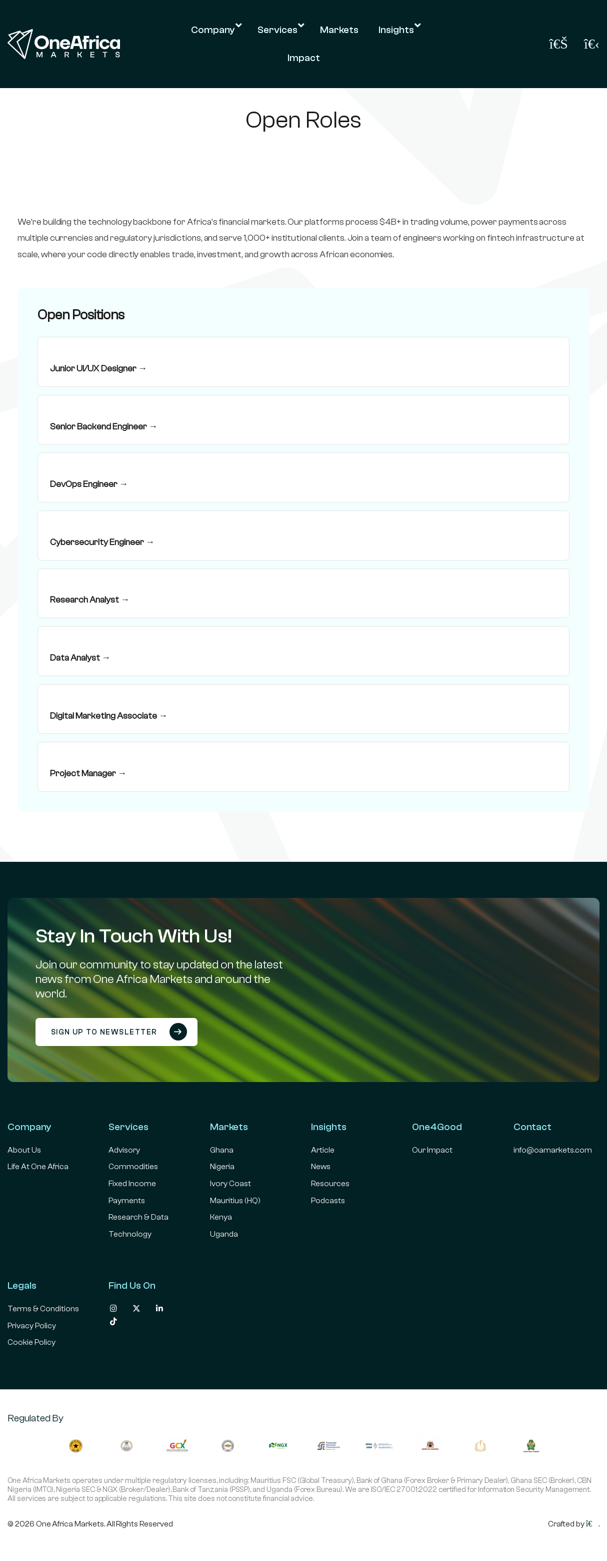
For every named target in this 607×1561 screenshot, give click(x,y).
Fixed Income (132, 1183)
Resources (330, 1183)
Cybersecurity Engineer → (102, 542)
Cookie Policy (32, 1342)
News (320, 1166)
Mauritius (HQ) (235, 1200)
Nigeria (222, 1166)
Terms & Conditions (43, 1308)
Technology (130, 1234)
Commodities (133, 1166)
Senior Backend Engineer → (104, 426)
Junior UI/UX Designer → (98, 368)
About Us (24, 1150)
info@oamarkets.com (553, 1150)
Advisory (124, 1150)
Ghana (222, 1150)
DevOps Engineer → (89, 484)
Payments (126, 1200)
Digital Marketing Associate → (109, 716)
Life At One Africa (38, 1166)
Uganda (224, 1234)
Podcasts (328, 1200)
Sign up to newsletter (119, 1031)
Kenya (221, 1217)
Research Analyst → (90, 600)
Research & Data (138, 1217)
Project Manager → (88, 773)
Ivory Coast (230, 1183)
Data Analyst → (80, 658)
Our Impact (432, 1150)
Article (322, 1150)
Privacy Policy (32, 1325)
